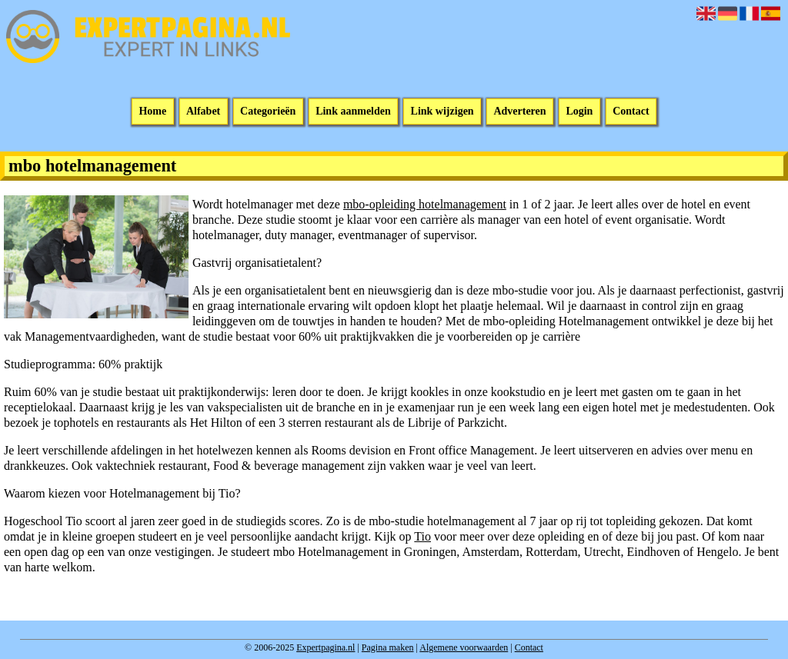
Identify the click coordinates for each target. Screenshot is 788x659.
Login (579, 112)
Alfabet (203, 112)
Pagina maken (388, 647)
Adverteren (519, 112)
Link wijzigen (442, 112)
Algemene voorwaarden (463, 647)
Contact (631, 112)
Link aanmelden (353, 112)
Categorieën (268, 112)
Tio (422, 536)
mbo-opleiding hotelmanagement (424, 204)
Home (152, 112)
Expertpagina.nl (325, 647)
